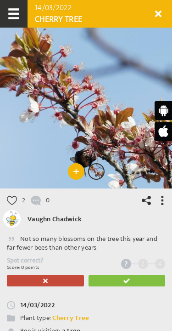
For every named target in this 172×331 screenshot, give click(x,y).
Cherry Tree (70, 318)
